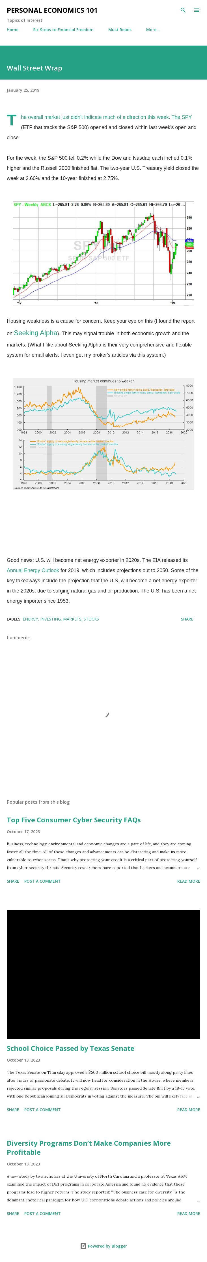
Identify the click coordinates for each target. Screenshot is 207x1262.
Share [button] (187, 619)
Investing (50, 619)
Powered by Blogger (103, 1246)
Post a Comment (42, 881)
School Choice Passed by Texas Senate (70, 1048)
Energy (30, 619)
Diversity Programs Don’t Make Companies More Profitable (89, 1147)
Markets (72, 619)
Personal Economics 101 (52, 10)
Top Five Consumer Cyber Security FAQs (74, 819)
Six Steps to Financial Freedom (63, 29)
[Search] (183, 10)
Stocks (91, 619)
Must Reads (119, 29)
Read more (188, 881)
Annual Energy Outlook (33, 570)
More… (153, 29)
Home (12, 29)
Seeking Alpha (35, 333)
